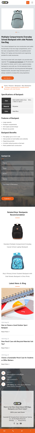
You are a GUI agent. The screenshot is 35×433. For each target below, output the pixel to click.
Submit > (7, 198)
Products (11, 85)
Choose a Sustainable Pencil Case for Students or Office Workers (17, 359)
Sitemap (11, 420)
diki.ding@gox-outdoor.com (15, 374)
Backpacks (18, 85)
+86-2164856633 (12, 379)
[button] (17, 32)
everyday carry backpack (16, 62)
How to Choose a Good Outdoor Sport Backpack (14, 326)
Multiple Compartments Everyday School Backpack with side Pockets (16, 88)
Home (6, 85)
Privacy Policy (22, 420)
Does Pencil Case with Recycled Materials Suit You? (17, 342)
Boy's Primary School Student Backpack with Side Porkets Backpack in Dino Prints (17, 274)
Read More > (5, 332)
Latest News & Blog (17, 283)
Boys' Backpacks (26, 85)
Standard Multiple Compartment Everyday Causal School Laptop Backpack (17, 245)
